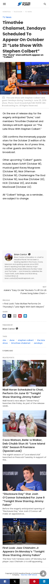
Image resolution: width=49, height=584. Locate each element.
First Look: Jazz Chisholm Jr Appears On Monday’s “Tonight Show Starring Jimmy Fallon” (24, 551)
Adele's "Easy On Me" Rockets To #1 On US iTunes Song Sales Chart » (25, 292)
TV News (28, 12)
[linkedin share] (25, 316)
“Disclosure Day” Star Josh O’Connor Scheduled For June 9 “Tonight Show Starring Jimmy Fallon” (24, 499)
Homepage (7, 12)
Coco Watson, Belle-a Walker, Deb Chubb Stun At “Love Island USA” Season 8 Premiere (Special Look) (24, 445)
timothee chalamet (20, 343)
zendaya (38, 343)
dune (12, 340)
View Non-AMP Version (29, 575)
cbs (4, 340)
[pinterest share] (20, 316)
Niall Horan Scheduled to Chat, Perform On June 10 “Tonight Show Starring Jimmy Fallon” (23, 393)
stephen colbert (26, 340)
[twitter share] (9, 316)
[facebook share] (4, 316)
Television (18, 12)
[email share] (14, 316)
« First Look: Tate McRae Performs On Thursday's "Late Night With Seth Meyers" (23, 305)
